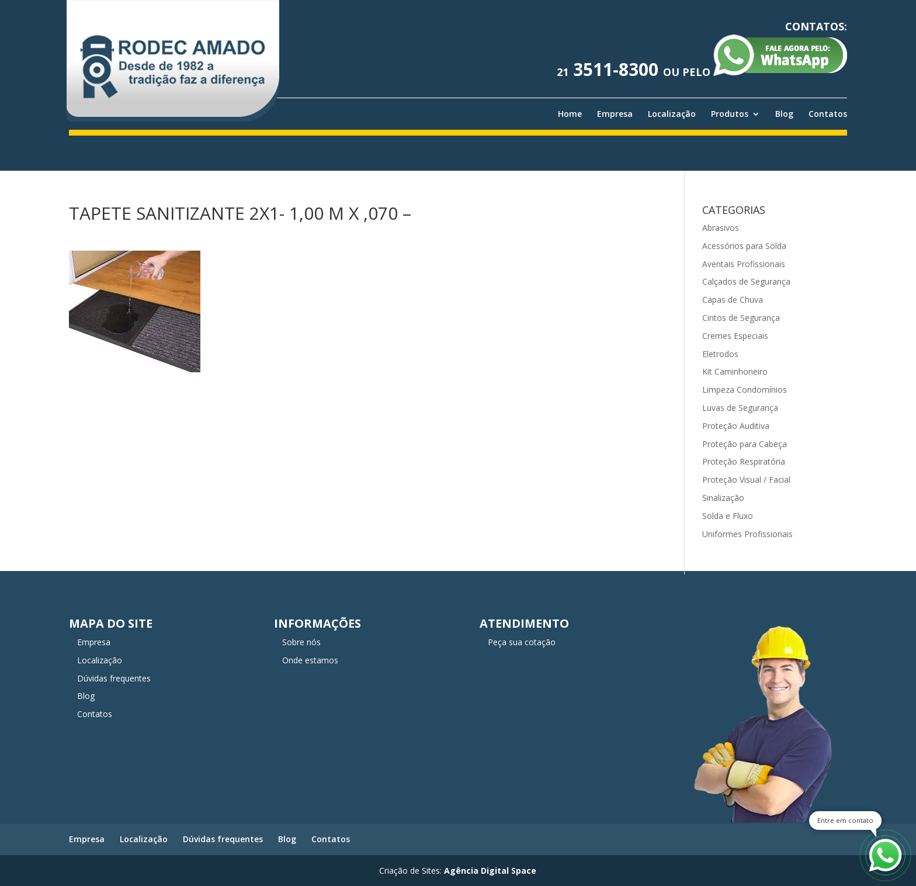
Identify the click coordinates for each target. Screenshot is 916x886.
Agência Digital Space (490, 870)
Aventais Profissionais (743, 263)
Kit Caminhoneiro (735, 371)
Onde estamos (310, 660)
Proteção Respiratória (743, 461)
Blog (784, 114)
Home (570, 114)
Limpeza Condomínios (744, 389)
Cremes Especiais (735, 335)
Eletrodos (720, 353)
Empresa (615, 114)
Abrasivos (720, 227)
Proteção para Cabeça (744, 443)
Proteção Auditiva (735, 425)
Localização (672, 114)
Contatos (828, 114)
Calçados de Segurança (746, 281)
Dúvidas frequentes (114, 678)
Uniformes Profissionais (747, 533)
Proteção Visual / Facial (746, 479)
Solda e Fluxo (727, 515)
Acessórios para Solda (744, 245)
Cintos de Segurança (741, 317)
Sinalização (723, 497)
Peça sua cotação (522, 642)
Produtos (729, 114)
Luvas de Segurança (740, 407)
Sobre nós (301, 642)
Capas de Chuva (732, 299)
